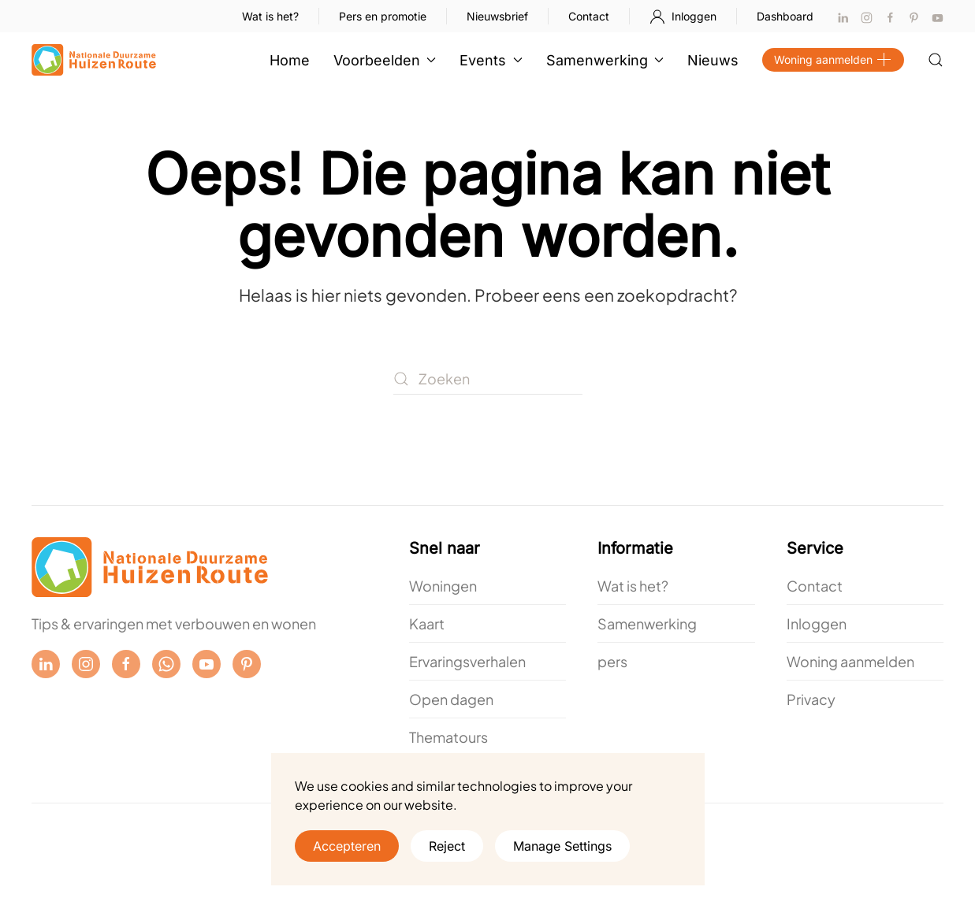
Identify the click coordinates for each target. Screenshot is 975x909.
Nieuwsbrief (497, 16)
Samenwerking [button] (605, 60)
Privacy (811, 699)
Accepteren (347, 846)
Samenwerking (647, 623)
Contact (588, 16)
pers (612, 661)
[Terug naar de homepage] (94, 60)
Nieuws (713, 60)
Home (290, 60)
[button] (935, 60)
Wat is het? (270, 16)
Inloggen (683, 16)
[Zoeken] (487, 379)
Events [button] (491, 60)
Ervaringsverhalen (467, 661)
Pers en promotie (382, 16)
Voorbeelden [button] (385, 60)
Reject (447, 846)
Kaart (427, 623)
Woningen (443, 586)
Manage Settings (562, 846)
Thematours (448, 737)
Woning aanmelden (833, 60)
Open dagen (451, 699)
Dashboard (785, 16)
